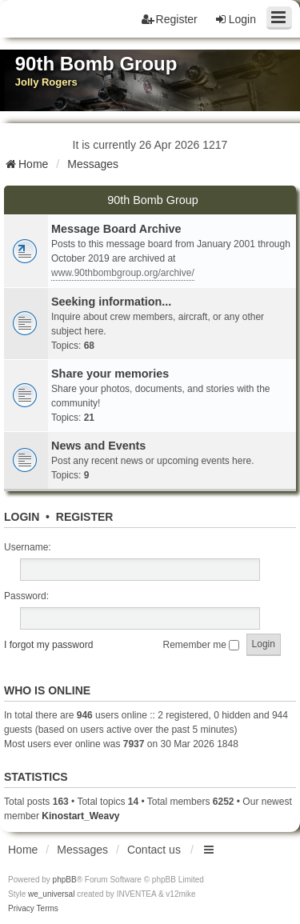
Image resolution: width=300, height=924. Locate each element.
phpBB (65, 879)
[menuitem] (21, 909)
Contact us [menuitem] (154, 849)
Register (85, 516)
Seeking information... (111, 301)
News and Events (98, 445)
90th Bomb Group (152, 200)
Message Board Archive (116, 228)
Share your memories (110, 373)
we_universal (51, 894)
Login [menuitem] (235, 19)
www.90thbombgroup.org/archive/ (122, 272)
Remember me (201, 644)
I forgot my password (48, 644)
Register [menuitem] (170, 19)
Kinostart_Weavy (80, 816)
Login (21, 516)
